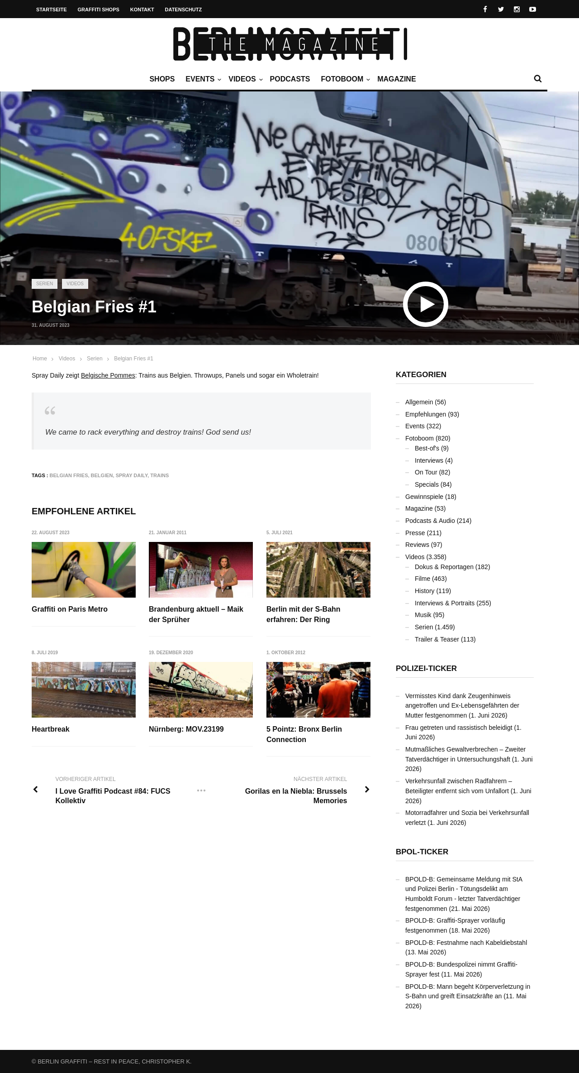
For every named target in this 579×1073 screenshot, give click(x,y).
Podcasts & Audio (430, 520)
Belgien (102, 475)
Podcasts (290, 79)
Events (202, 79)
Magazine (396, 79)
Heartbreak (51, 729)
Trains (159, 475)
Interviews (429, 460)
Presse (415, 532)
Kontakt (142, 9)
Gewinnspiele (424, 496)
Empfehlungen (425, 414)
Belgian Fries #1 (133, 358)
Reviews (417, 544)
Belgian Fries (69, 475)
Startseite (51, 9)
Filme (422, 578)
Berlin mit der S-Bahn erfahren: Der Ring (304, 614)
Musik (423, 614)
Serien (44, 283)
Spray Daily (132, 475)
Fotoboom (344, 79)
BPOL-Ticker (422, 852)
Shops (162, 79)
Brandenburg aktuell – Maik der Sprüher (196, 614)
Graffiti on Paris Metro (70, 609)
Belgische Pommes (108, 375)
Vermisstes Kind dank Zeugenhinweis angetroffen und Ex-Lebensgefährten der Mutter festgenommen (462, 705)
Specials (427, 484)
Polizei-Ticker (426, 668)
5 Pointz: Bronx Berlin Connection (304, 734)
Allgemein (419, 402)
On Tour (426, 472)
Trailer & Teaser (437, 639)
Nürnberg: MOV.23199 (186, 729)
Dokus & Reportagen (444, 566)
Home (40, 358)
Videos (244, 79)
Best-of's (427, 448)
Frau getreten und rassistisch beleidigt (459, 727)
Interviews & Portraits (445, 603)
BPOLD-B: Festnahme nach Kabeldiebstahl (466, 942)
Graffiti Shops (98, 9)
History (425, 590)
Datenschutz (183, 9)
